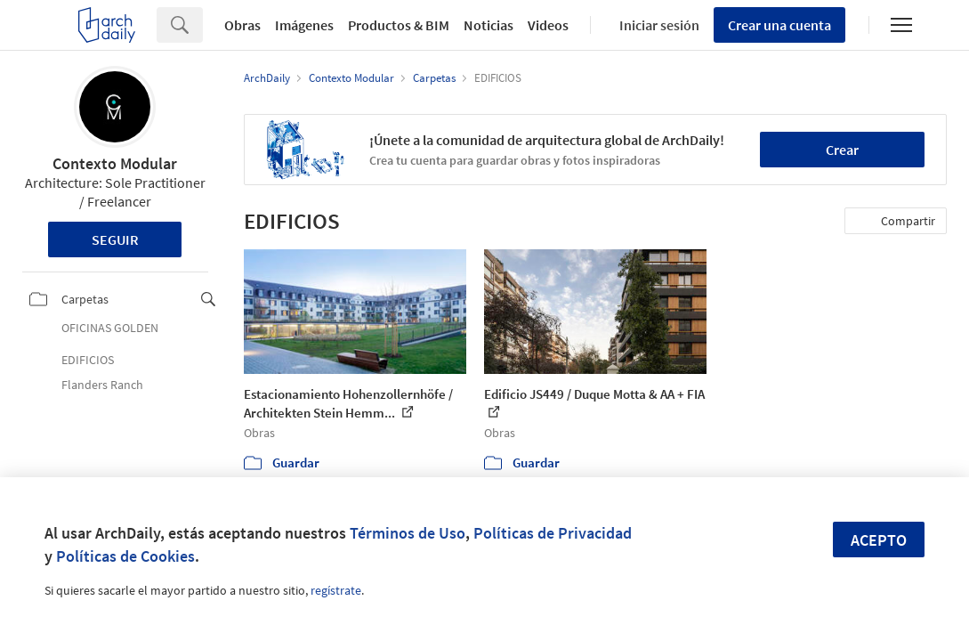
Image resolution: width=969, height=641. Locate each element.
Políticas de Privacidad (552, 533)
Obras (242, 25)
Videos (548, 25)
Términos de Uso (407, 533)
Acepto (879, 540)
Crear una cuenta (779, 25)
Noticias (488, 25)
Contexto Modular (114, 163)
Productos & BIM (398, 25)
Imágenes (304, 25)
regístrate (336, 590)
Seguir (115, 239)
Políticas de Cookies (125, 556)
